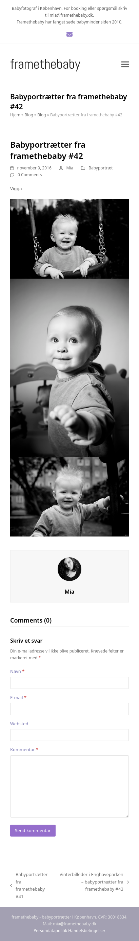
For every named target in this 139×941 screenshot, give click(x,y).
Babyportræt (100, 168)
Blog (28, 115)
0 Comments (30, 175)
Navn (17, 671)
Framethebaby (45, 64)
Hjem (15, 115)
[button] (125, 64)
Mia (69, 168)
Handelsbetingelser (86, 931)
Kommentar (24, 749)
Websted (19, 724)
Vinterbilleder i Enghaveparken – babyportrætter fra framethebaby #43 (93, 882)
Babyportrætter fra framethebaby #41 (29, 885)
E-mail (18, 697)
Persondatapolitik (50, 931)
